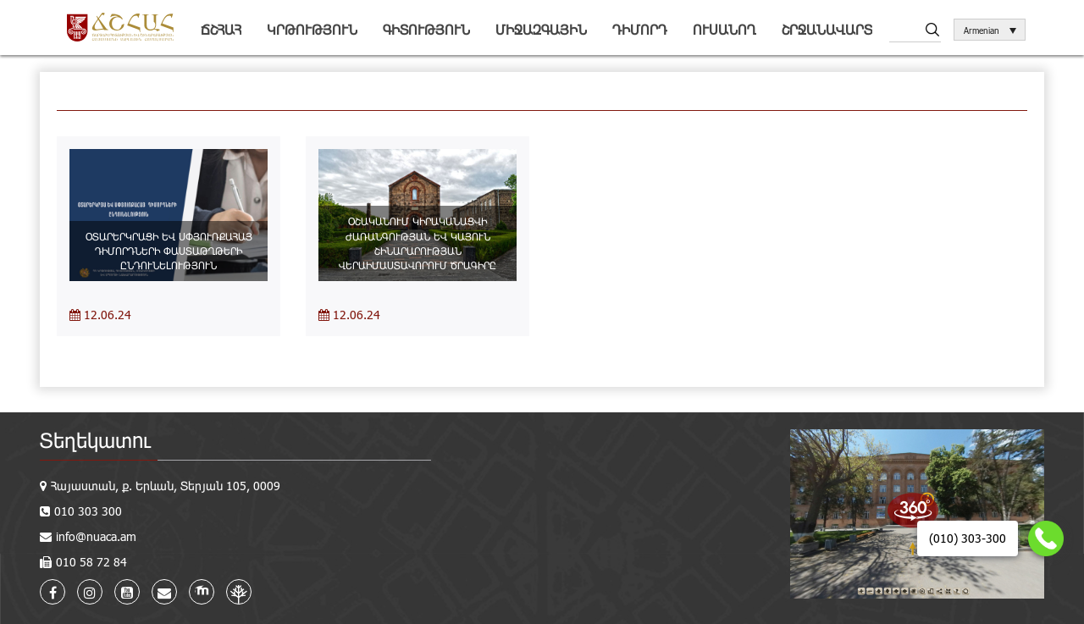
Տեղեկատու (95, 440)
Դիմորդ (639, 29)
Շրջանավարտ (827, 29)
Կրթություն (312, 29)
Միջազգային (541, 29)
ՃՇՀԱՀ (221, 29)
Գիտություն (426, 29)
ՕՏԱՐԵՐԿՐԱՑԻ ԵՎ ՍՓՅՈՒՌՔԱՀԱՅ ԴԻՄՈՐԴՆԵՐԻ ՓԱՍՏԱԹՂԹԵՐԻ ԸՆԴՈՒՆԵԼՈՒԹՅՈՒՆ (169, 250)
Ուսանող (724, 29)
